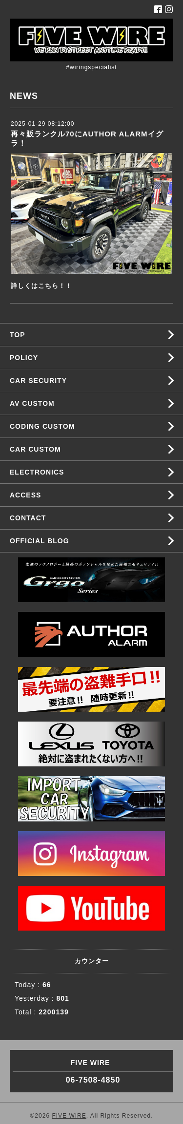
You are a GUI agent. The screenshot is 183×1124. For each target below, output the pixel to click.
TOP (17, 335)
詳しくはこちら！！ (41, 285)
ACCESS (25, 495)
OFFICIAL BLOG (39, 541)
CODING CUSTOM (42, 426)
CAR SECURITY (38, 380)
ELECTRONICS (37, 472)
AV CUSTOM (32, 403)
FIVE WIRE (69, 1115)
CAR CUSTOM (35, 449)
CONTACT (28, 518)
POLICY (24, 358)
